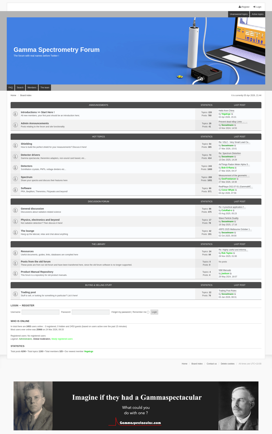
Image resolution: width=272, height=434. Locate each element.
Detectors (26, 166)
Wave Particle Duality (229, 218)
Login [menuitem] (257, 7)
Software (26, 188)
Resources (27, 251)
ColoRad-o (227, 210)
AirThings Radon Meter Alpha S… (234, 164)
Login (14, 305)
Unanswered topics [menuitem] (239, 14)
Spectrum (26, 177)
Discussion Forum (98, 201)
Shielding (26, 143)
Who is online (20, 321)
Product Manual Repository (37, 271)
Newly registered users (62, 339)
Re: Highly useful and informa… (233, 250)
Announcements (98, 105)
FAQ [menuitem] (10, 87)
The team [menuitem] (44, 87)
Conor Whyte (228, 190)
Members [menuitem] (32, 87)
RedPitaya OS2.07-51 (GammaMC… (236, 186)
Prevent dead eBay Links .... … (233, 122)
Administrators (25, 339)
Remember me (141, 312)
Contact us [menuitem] (212, 364)
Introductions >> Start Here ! (37, 112)
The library (98, 244)
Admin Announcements (35, 123)
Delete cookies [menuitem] (228, 364)
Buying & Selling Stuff (98, 285)
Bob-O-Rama (228, 168)
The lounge (27, 230)
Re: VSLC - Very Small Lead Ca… (234, 142)
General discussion (32, 208)
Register (28, 305)
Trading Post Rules (227, 291)
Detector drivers (30, 155)
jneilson (225, 273)
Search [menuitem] (20, 87)
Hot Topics (98, 136)
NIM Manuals (225, 270)
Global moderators (41, 339)
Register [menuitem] (244, 7)
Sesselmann (228, 125)
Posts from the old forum (35, 261)
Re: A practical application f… (232, 207)
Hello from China (226, 110)
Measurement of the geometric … (234, 175)
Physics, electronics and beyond (40, 219)
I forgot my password (120, 312)
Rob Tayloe (227, 253)
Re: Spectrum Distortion (230, 153)
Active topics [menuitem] (257, 14)
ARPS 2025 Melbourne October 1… (235, 229)
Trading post (28, 292)
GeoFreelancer (229, 179)
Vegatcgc (226, 114)
